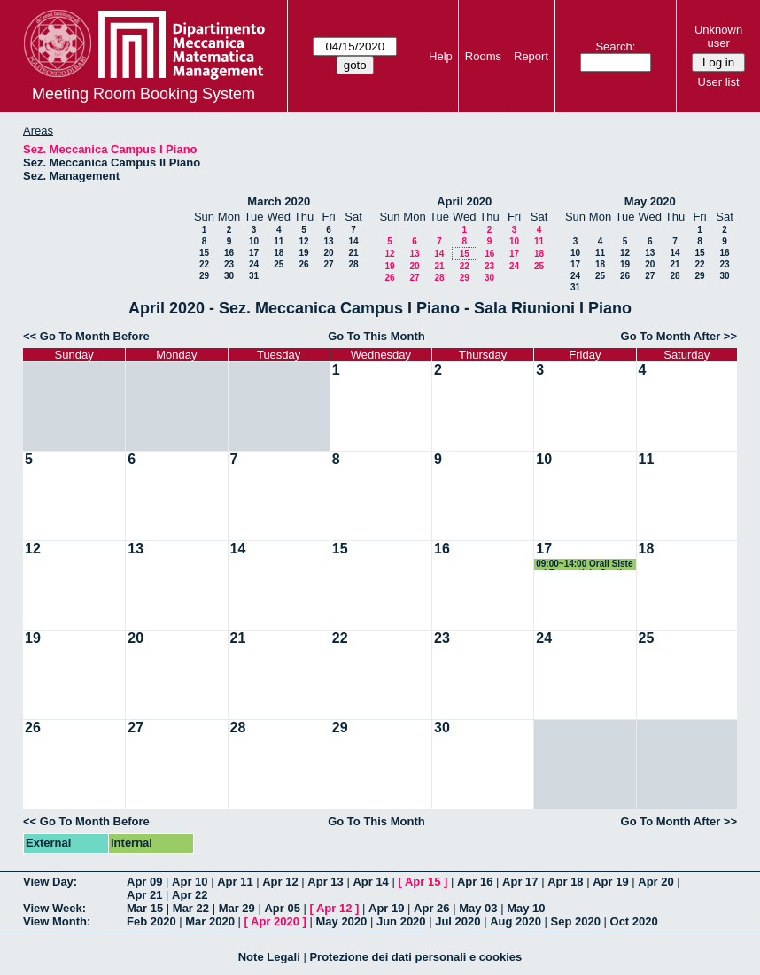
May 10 (526, 908)
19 (303, 253)
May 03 (478, 908)
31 (254, 276)
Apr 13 (325, 881)
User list (719, 82)
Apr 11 (234, 881)
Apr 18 (565, 881)
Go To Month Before (95, 336)
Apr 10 (189, 881)
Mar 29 (237, 908)
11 (278, 241)
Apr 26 (431, 908)
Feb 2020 (151, 921)
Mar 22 (191, 908)
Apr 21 (144, 894)
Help (441, 56)
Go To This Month (376, 336)
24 (254, 264)
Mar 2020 (210, 921)
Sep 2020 (576, 921)
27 (328, 264)
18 (278, 253)
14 (353, 241)
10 (254, 241)
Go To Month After (671, 336)
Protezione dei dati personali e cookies (415, 956)
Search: (615, 46)
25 (278, 264)
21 (353, 253)
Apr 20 (655, 881)
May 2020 (650, 201)
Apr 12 (280, 881)
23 (229, 264)
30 (229, 276)
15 (204, 253)
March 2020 (278, 201)
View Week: (54, 908)
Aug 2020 (515, 921)
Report (531, 56)
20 (328, 253)
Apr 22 (189, 894)
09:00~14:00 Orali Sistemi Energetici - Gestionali (584, 564)
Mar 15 (145, 908)
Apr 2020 (275, 921)
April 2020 (464, 201)
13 (328, 241)
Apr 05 (281, 908)
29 (204, 276)
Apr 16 (474, 881)
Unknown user (718, 36)
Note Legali (269, 956)
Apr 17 (520, 881)
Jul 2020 (457, 921)
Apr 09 (144, 881)
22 (204, 264)
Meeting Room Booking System (143, 94)
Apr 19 (610, 881)
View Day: (50, 881)
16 (229, 253)
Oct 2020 (634, 921)
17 (254, 253)
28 (353, 264)
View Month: (56, 921)
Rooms (483, 56)
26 (303, 264)
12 (303, 241)
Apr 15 (422, 881)
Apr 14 (370, 881)
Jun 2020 (401, 921)
